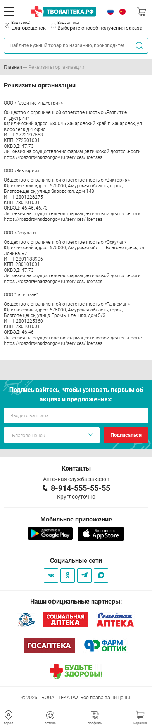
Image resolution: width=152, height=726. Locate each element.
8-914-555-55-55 (80, 488)
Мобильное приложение (76, 519)
